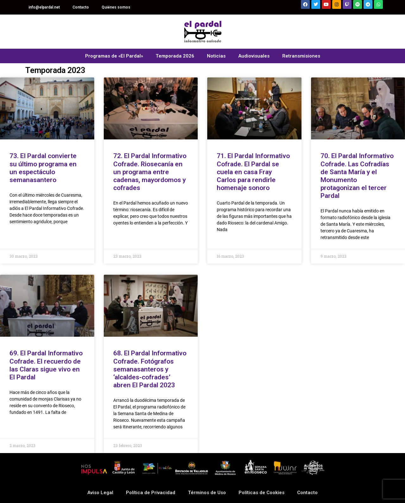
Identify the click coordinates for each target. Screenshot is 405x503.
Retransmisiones (301, 56)
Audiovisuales (254, 56)
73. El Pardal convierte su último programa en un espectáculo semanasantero (43, 168)
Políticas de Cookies (261, 492)
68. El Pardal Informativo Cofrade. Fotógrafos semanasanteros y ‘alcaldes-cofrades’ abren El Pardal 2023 (149, 369)
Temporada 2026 (175, 56)
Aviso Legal (100, 492)
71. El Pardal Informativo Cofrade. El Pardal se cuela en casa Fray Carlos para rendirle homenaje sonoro (253, 172)
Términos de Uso (207, 492)
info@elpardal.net (44, 7)
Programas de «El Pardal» (114, 56)
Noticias (216, 56)
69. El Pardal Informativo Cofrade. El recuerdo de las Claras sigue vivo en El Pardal (46, 365)
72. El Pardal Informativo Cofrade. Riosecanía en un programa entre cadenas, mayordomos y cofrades (149, 172)
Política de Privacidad (150, 492)
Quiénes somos (116, 7)
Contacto (80, 7)
